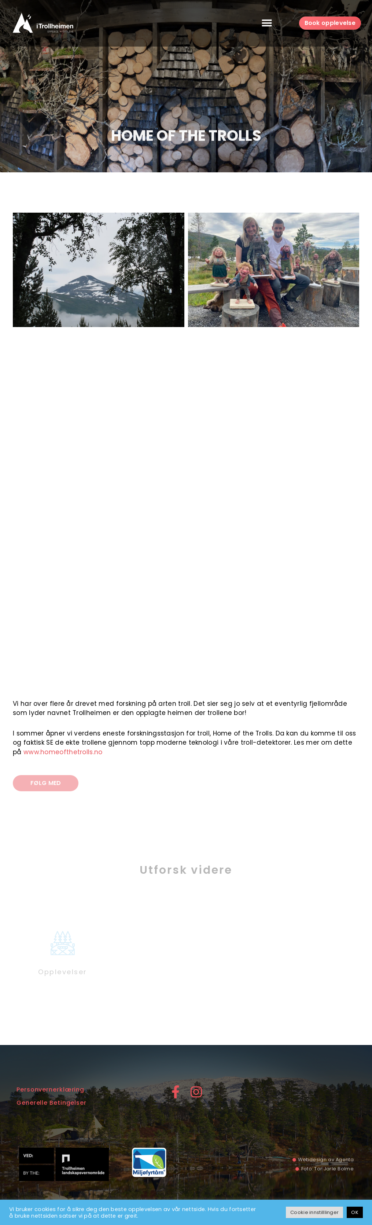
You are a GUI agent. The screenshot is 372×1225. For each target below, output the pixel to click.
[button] (267, 23)
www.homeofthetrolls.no (63, 752)
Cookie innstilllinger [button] (314, 1212)
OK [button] (354, 1212)
